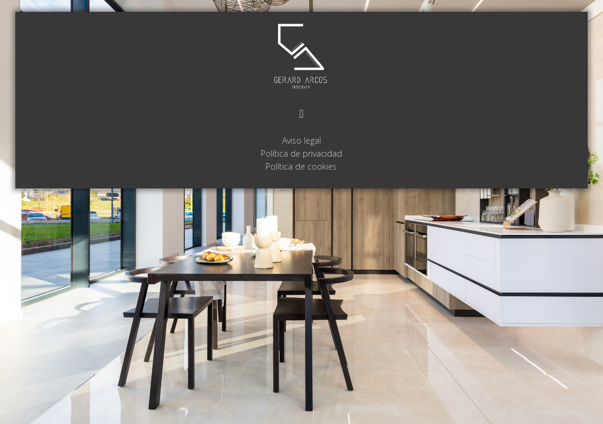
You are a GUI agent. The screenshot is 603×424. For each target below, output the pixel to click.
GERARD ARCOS (301, 57)
